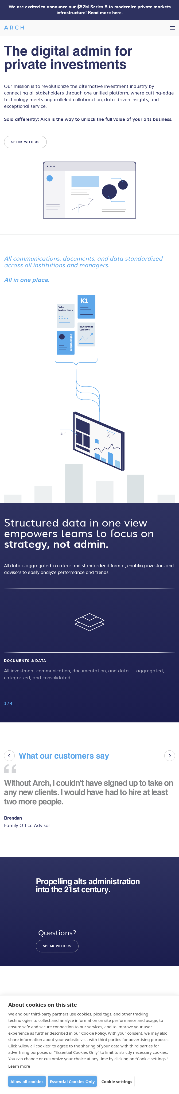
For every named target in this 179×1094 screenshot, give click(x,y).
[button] (171, 622)
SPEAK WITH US (25, 142)
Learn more (19, 1066)
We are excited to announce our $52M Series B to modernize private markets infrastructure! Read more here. (90, 10)
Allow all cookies (27, 1081)
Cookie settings (116, 1081)
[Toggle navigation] (172, 28)
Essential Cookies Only (72, 1081)
